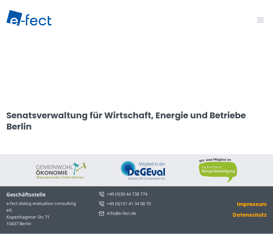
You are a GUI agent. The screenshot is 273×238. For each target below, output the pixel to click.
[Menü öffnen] (260, 19)
